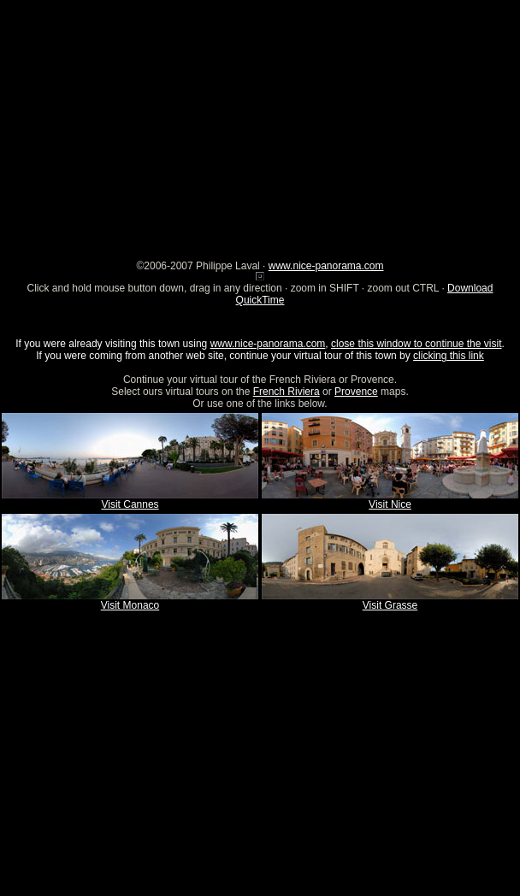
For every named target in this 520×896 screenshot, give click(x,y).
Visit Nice (390, 504)
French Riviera (286, 392)
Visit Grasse (390, 605)
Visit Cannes (129, 504)
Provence (356, 392)
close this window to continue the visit (416, 344)
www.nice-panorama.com (326, 266)
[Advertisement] (260, 120)
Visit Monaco (130, 605)
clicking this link (448, 356)
